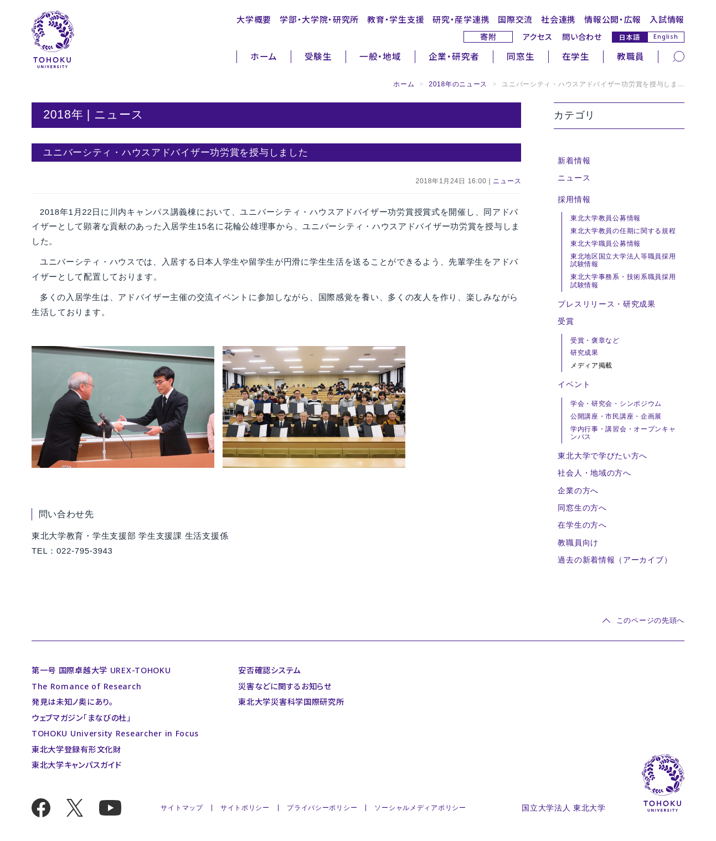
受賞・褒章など (595, 340)
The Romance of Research (86, 686)
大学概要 (253, 19)
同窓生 (520, 56)
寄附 (488, 37)
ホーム (263, 56)
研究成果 (584, 353)
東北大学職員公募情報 (605, 243)
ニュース (507, 181)
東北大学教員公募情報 (605, 218)
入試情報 (667, 19)
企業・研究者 (454, 56)
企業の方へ (578, 490)
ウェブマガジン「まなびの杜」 (81, 718)
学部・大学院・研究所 (319, 19)
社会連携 (558, 19)
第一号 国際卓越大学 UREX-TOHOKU (101, 670)
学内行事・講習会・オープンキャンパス (623, 433)
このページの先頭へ (650, 620)
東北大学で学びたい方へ (602, 455)
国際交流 (515, 19)
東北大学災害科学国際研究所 (291, 701)
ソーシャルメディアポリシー (420, 808)
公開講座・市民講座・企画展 (616, 416)
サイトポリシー (245, 808)
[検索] (678, 56)
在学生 (576, 56)
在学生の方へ (582, 524)
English (665, 36)
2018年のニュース (458, 84)
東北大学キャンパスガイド (77, 765)
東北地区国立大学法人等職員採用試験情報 (623, 260)
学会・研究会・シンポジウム (616, 403)
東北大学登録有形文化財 (76, 749)
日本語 (629, 37)
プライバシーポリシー (322, 808)
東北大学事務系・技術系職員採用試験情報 (623, 281)
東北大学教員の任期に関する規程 (623, 231)
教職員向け (578, 542)
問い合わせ (582, 37)
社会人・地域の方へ (594, 472)
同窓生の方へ (582, 507)
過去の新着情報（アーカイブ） (615, 559)
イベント (574, 384)
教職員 (631, 56)
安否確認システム (269, 670)
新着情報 (574, 160)
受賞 (566, 321)
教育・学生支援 (395, 19)
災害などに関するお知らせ (285, 686)
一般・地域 (380, 56)
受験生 (318, 56)
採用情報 (574, 199)
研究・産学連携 (461, 19)
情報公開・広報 (612, 19)
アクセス (538, 37)
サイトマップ (182, 808)
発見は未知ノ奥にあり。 (73, 701)
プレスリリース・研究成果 (607, 304)
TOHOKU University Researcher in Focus (115, 733)
